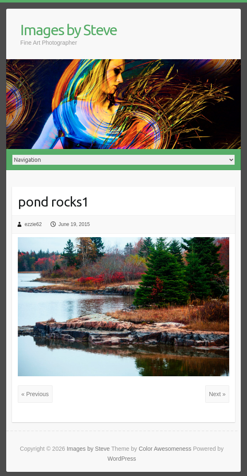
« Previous (35, 394)
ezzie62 (32, 224)
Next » (217, 394)
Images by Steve (68, 29)
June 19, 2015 (74, 224)
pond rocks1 (53, 201)
